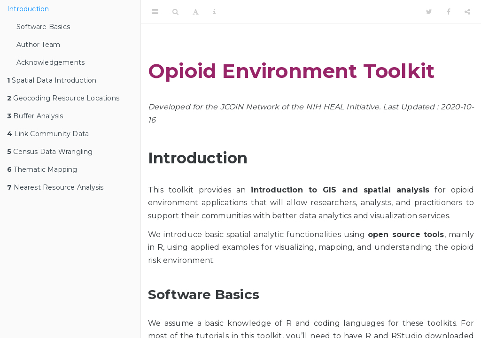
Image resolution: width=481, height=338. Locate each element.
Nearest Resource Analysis (55, 187)
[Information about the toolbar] (214, 11)
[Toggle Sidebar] (155, 11)
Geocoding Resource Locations (63, 98)
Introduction (28, 9)
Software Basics (43, 27)
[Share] (467, 11)
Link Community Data (48, 134)
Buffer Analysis (35, 116)
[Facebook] (449, 11)
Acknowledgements (50, 62)
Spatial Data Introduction (51, 80)
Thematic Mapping (42, 169)
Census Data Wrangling (50, 151)
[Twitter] (429, 11)
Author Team (38, 44)
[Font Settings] (196, 11)
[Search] (175, 11)
